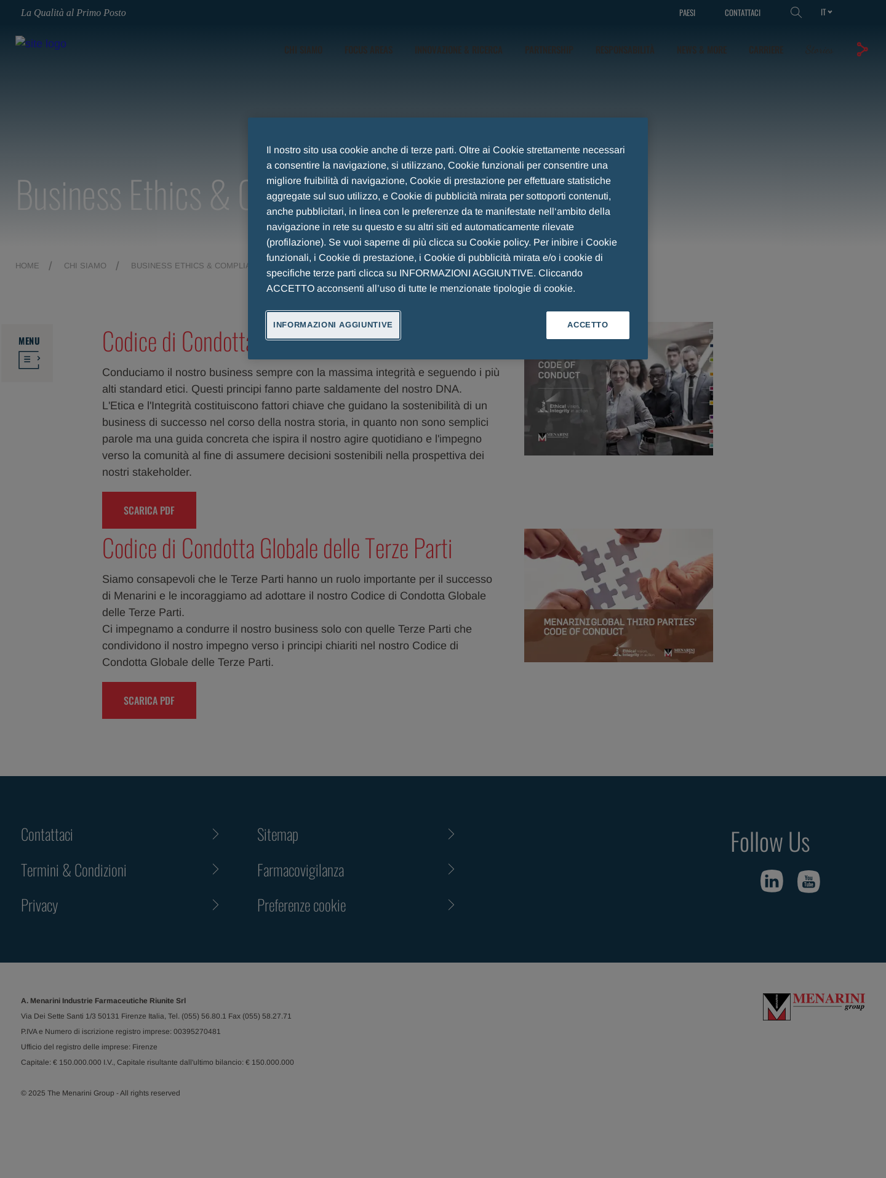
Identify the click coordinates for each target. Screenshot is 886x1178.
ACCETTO (588, 324)
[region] (448, 238)
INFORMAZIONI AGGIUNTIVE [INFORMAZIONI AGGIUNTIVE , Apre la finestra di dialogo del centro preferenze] (333, 324)
